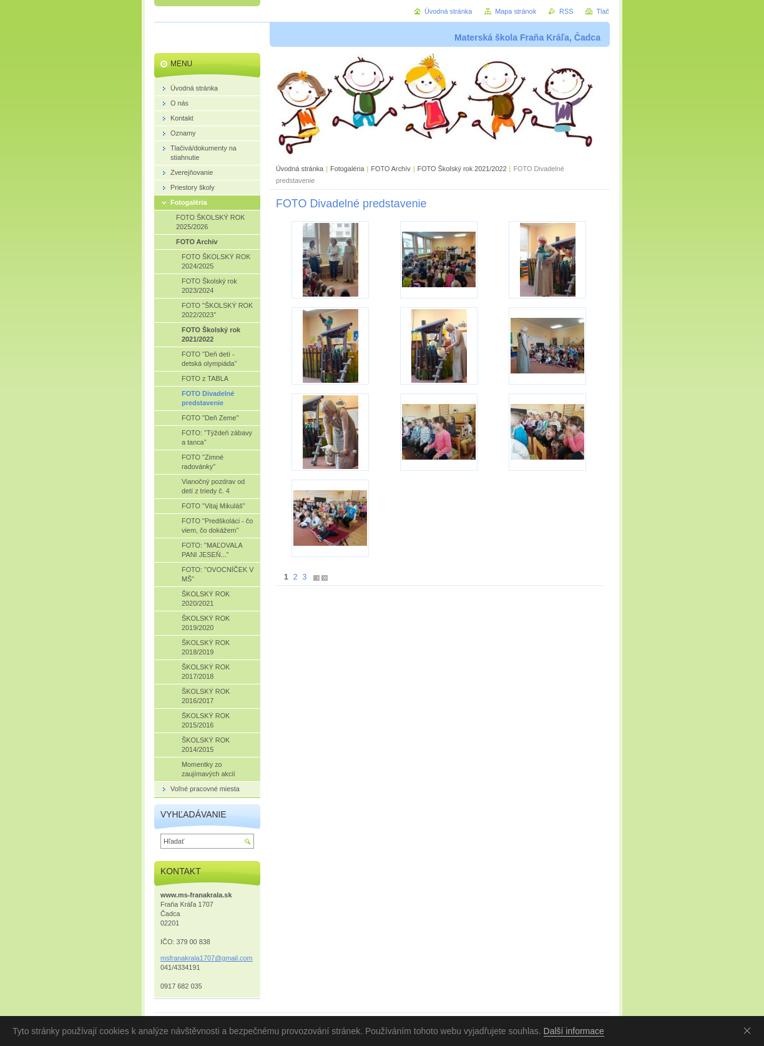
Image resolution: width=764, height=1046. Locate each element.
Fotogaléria (347, 168)
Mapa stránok (515, 11)
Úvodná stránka (299, 168)
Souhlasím (749, 1030)
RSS (566, 11)
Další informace (574, 1031)
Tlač (602, 11)
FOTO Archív (391, 168)
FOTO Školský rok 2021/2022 (461, 168)
